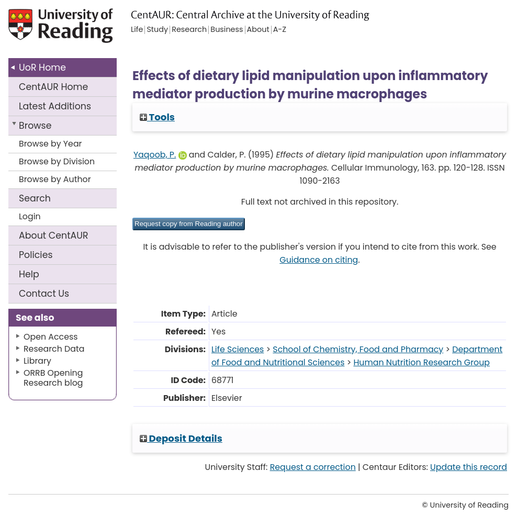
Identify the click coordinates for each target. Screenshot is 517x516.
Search (35, 198)
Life (137, 30)
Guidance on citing (318, 260)
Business (226, 30)
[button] (188, 224)
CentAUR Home (53, 87)
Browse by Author (55, 179)
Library (37, 361)
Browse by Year (50, 144)
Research (189, 30)
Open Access (51, 337)
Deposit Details (181, 438)
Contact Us (44, 293)
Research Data (54, 349)
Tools (157, 117)
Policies (36, 255)
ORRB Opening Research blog (53, 378)
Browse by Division (57, 161)
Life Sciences (237, 349)
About (53, 235)
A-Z (279, 30)
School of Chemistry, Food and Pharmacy (358, 349)
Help (29, 274)
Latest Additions (55, 106)
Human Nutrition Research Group (421, 362)
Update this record (468, 467)
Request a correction (313, 467)
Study (157, 30)
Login (30, 216)
